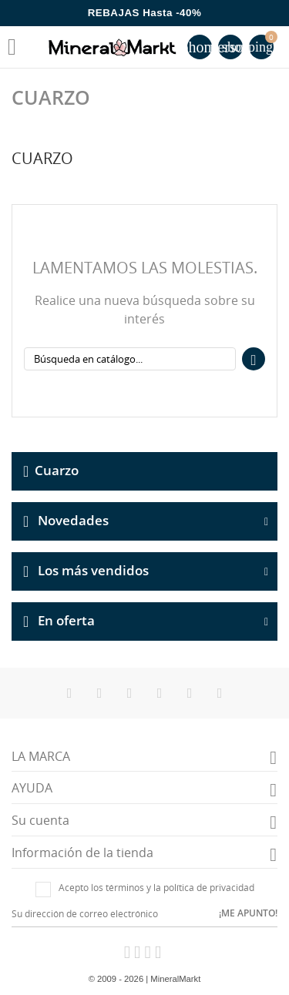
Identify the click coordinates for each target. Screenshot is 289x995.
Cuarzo (57, 469)
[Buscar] (130, 358)
